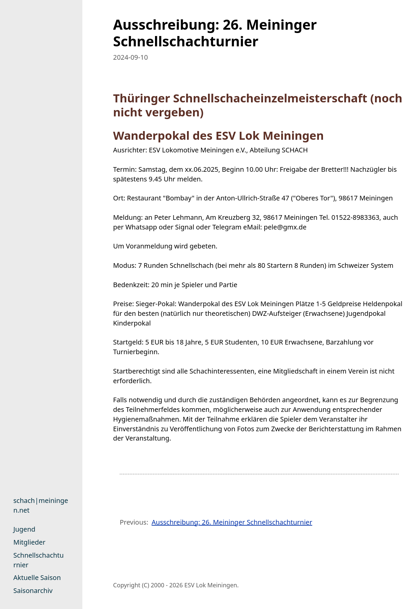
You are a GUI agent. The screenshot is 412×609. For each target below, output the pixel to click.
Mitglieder (29, 542)
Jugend (24, 529)
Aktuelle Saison (37, 577)
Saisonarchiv (33, 590)
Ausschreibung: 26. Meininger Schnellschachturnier (232, 522)
